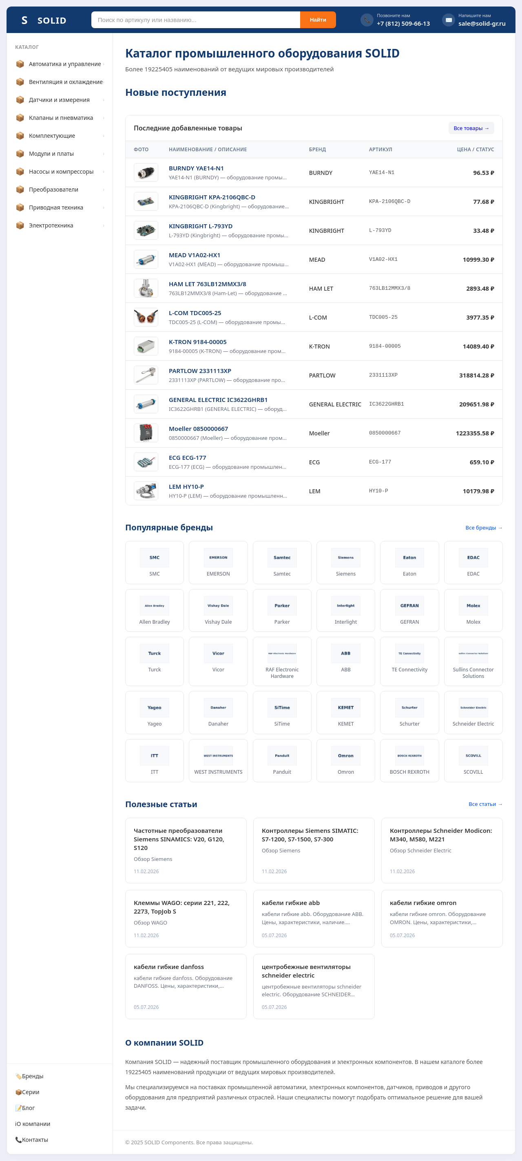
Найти (318, 20)
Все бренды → (484, 527)
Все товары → (471, 128)
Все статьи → (486, 804)
